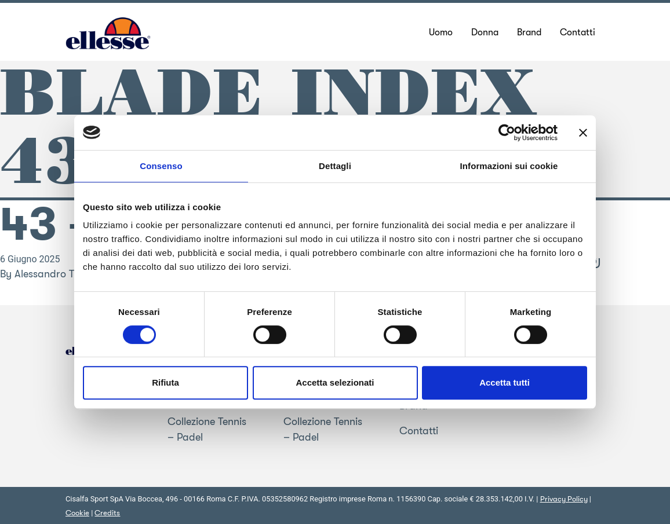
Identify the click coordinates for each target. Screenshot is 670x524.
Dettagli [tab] (335, 166)
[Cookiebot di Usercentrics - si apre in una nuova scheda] (507, 132)
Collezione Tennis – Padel (207, 429)
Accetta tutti (504, 382)
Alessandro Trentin (57, 274)
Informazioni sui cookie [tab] (509, 166)
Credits (107, 512)
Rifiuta (165, 382)
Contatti (418, 431)
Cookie (77, 512)
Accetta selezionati (335, 382)
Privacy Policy (564, 498)
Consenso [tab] (161, 166)
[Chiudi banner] (583, 133)
